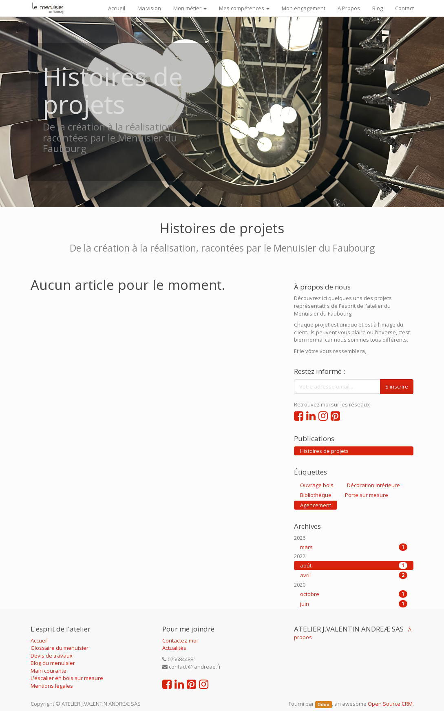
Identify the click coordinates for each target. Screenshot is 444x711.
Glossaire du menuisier (59, 647)
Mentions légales (52, 685)
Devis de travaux (52, 655)
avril (353, 575)
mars (353, 547)
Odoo (323, 704)
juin (353, 603)
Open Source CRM (390, 703)
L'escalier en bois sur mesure (67, 678)
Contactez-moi (180, 640)
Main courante (48, 670)
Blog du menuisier (53, 663)
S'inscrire (396, 386)
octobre (353, 594)
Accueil (39, 640)
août (353, 565)
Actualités (174, 647)
